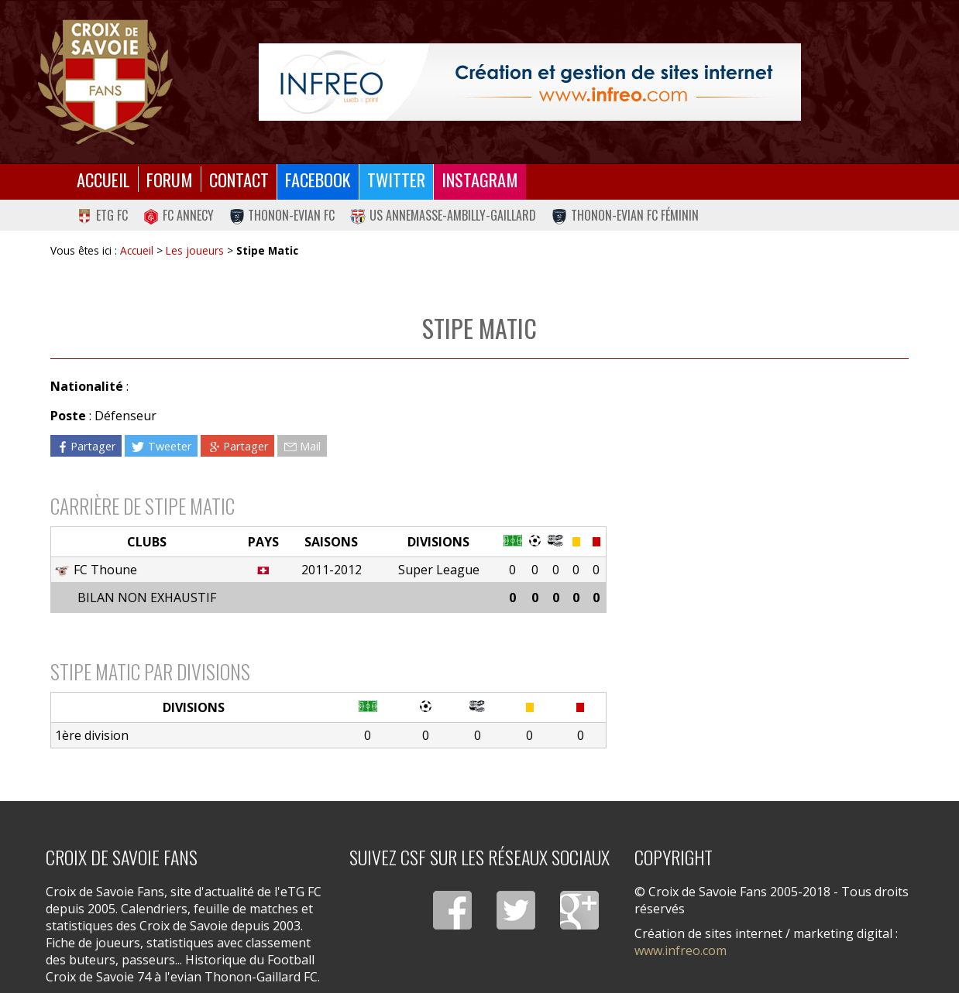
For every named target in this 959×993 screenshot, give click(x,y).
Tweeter (161, 445)
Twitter (396, 179)
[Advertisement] (757, 510)
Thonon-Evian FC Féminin (625, 215)
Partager (86, 445)
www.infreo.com (680, 950)
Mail (302, 445)
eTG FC (102, 215)
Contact (239, 179)
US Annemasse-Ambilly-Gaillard (443, 215)
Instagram (480, 179)
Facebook (318, 179)
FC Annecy (178, 215)
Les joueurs (195, 250)
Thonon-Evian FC (282, 215)
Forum (169, 179)
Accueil (103, 179)
